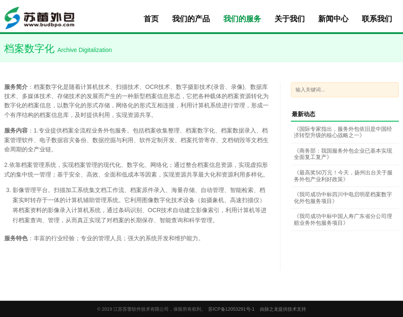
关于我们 (290, 19)
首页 (151, 19)
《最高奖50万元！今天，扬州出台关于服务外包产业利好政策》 (343, 175)
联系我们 (377, 19)
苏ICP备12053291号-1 (231, 309)
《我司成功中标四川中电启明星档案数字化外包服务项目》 (343, 197)
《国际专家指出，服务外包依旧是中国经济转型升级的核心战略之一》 (343, 132)
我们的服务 (242, 19)
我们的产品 (191, 19)
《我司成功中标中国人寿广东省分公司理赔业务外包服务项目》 (343, 219)
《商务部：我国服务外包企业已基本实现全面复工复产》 (343, 154)
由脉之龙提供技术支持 (283, 309)
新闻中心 (333, 19)
